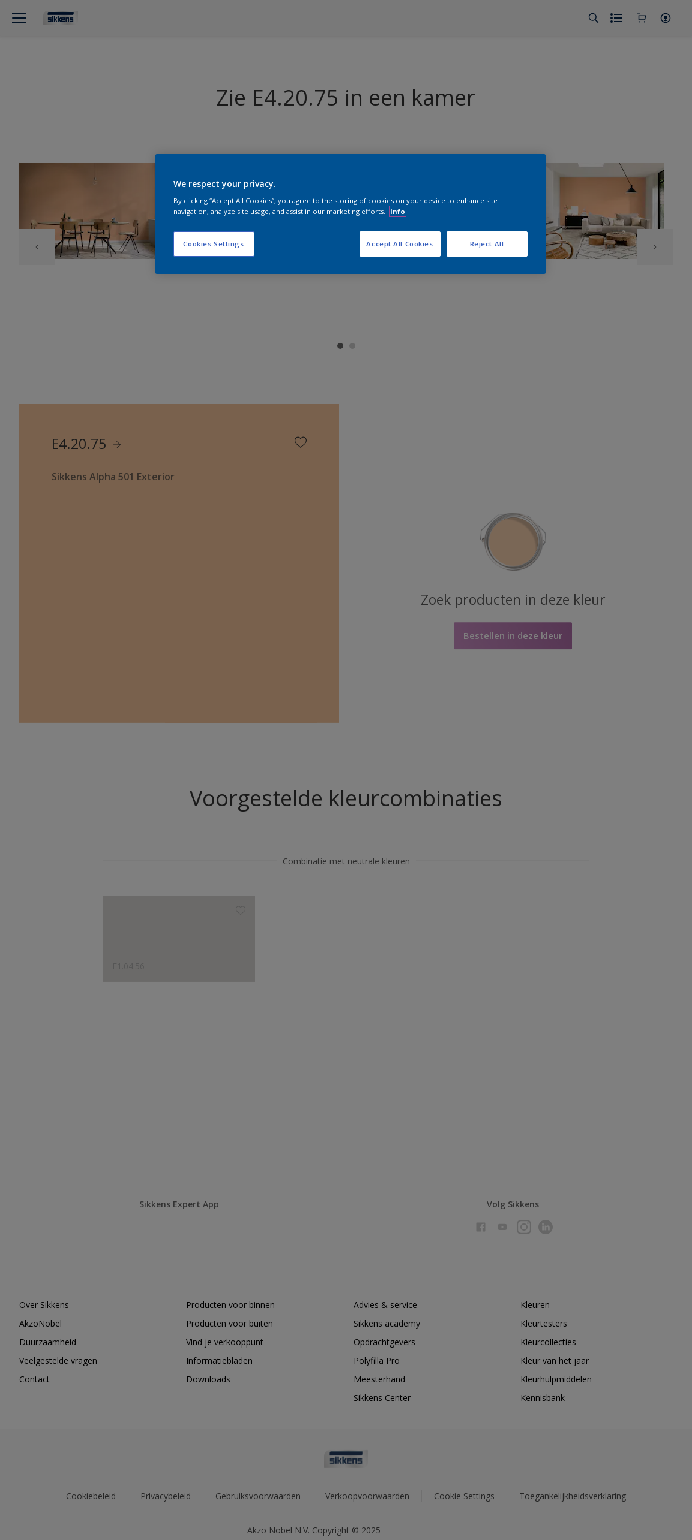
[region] (350, 214)
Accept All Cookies (399, 243)
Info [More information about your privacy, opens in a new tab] (397, 211)
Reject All (487, 243)
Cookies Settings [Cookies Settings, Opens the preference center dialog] (213, 243)
